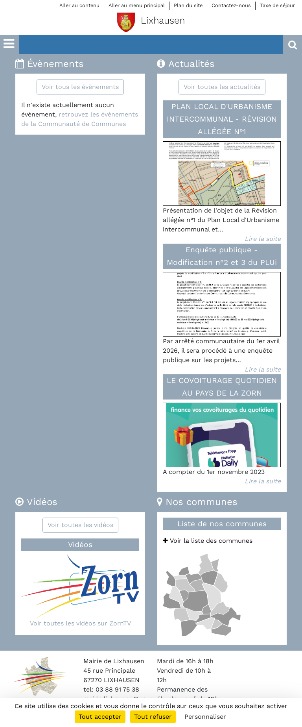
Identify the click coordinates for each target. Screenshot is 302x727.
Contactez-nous (231, 5)
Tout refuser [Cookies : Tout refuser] (153, 716)
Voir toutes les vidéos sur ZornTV (80, 623)
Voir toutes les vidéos (80, 525)
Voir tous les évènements (80, 87)
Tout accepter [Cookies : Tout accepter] (100, 716)
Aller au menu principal (137, 5)
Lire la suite (263, 238)
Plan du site (188, 5)
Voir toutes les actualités (222, 87)
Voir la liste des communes (207, 540)
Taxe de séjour (277, 5)
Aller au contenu (79, 5)
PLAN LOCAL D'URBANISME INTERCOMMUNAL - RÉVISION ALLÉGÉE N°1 (222, 119)
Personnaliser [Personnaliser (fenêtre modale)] (205, 716)
